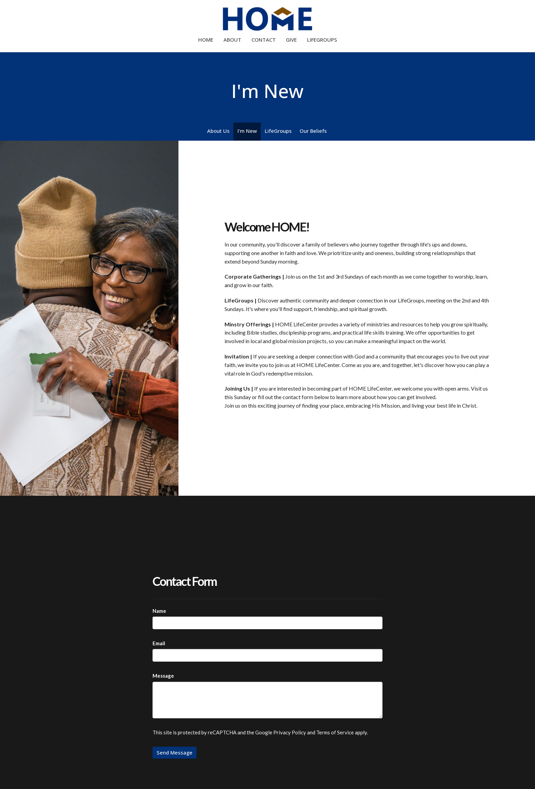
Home (205, 39)
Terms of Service (335, 732)
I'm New (247, 130)
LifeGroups (322, 39)
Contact (263, 39)
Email (159, 643)
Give (291, 39)
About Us (218, 130)
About (232, 39)
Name (159, 611)
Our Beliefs (313, 130)
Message (163, 676)
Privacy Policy (289, 732)
